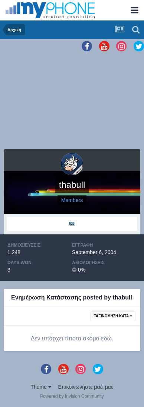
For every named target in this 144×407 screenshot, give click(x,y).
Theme (40, 387)
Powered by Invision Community (72, 396)
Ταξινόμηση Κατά (113, 316)
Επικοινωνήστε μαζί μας (86, 387)
